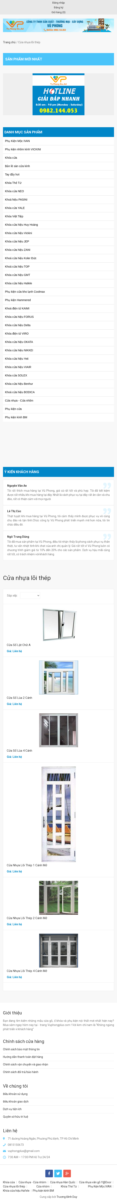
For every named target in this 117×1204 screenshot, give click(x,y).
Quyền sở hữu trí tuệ (15, 1116)
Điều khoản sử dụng (15, 1094)
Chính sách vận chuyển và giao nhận (25, 1064)
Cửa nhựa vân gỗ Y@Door (95, 1182)
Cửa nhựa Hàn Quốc (62, 1182)
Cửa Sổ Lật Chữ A (19, 645)
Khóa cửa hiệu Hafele (16, 1190)
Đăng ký (58, 7)
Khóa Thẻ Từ (69, 1186)
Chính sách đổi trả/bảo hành (20, 1072)
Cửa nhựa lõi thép (14, 1186)
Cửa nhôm (43, 1186)
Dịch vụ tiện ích (12, 1109)
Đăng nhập (58, 2)
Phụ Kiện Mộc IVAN (99, 1186)
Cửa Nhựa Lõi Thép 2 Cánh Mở (27, 918)
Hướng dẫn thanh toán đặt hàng (23, 1056)
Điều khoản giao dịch (16, 1101)
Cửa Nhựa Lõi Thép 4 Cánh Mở (27, 971)
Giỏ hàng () (58, 12)
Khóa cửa (9, 1182)
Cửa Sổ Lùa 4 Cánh (19, 750)
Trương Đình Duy (67, 1196)
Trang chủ (9, 42)
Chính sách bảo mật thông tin (21, 1049)
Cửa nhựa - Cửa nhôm (32, 1182)
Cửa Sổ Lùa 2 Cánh (19, 698)
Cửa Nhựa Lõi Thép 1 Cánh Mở (27, 865)
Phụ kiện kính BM (43, 1190)
